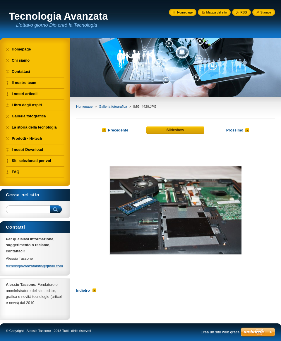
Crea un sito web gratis (220, 332)
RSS (243, 12)
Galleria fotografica (113, 106)
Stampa (266, 12)
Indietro (83, 290)
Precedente (118, 130)
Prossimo (234, 130)
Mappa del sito (216, 12)
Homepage (84, 106)
